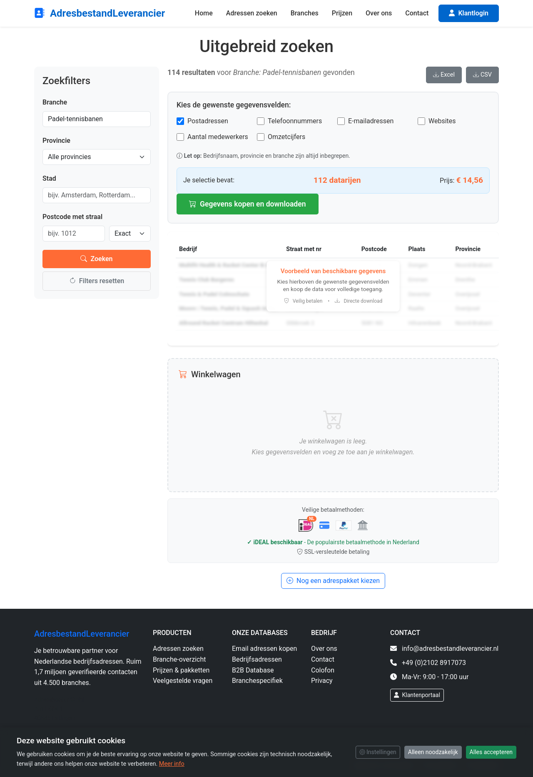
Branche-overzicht (179, 659)
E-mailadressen (371, 121)
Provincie (56, 140)
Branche (54, 102)
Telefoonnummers (295, 121)
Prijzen (342, 13)
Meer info (171, 763)
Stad (49, 178)
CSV (482, 74)
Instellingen (377, 752)
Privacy (322, 681)
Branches (305, 13)
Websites (442, 121)
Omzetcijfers (286, 137)
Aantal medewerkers (217, 137)
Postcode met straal (72, 217)
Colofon (322, 670)
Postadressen (207, 121)
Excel (444, 74)
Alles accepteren (491, 752)
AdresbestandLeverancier (99, 13)
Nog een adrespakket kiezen (333, 581)
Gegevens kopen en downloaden (247, 204)
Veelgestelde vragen (182, 681)
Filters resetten (96, 281)
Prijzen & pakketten (181, 670)
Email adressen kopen (264, 648)
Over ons (379, 13)
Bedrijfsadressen (257, 659)
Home (204, 13)
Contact (416, 13)
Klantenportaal (417, 695)
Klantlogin (468, 13)
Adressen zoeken (251, 13)
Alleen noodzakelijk (433, 752)
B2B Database (253, 670)
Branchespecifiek (257, 681)
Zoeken (96, 259)
